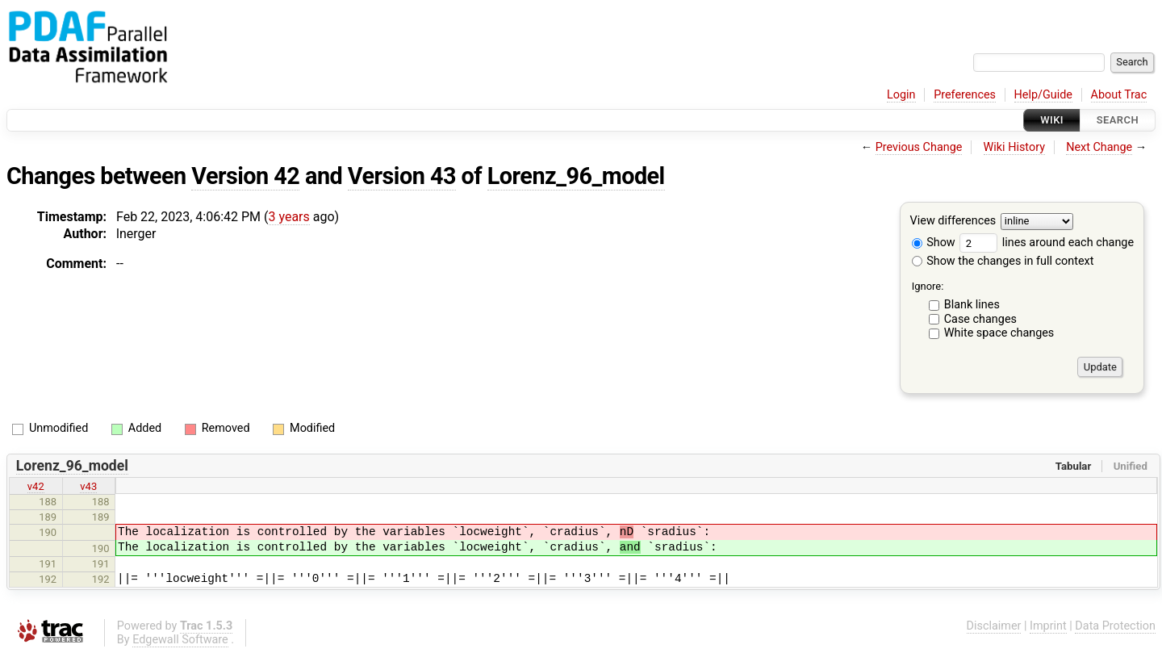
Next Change (1099, 147)
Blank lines (972, 305)
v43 (88, 486)
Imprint (1048, 626)
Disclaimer (994, 626)
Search (1118, 120)
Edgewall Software (180, 640)
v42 (35, 486)
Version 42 (245, 176)
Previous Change (919, 147)
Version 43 (402, 176)
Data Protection (1115, 626)
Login (901, 95)
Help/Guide (1043, 95)
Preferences (965, 95)
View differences (953, 221)
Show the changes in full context (1003, 261)
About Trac (1119, 95)
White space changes (999, 333)
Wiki (1052, 120)
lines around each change (1046, 242)
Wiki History (1014, 147)
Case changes (980, 319)
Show (933, 242)
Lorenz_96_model (576, 176)
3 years (289, 216)
